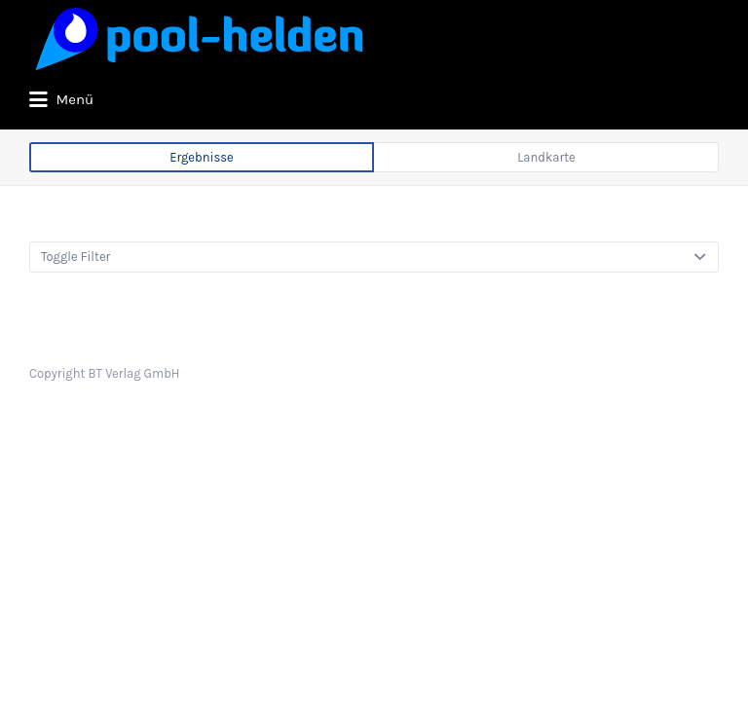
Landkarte (546, 230)
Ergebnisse (201, 230)
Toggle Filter (75, 329)
